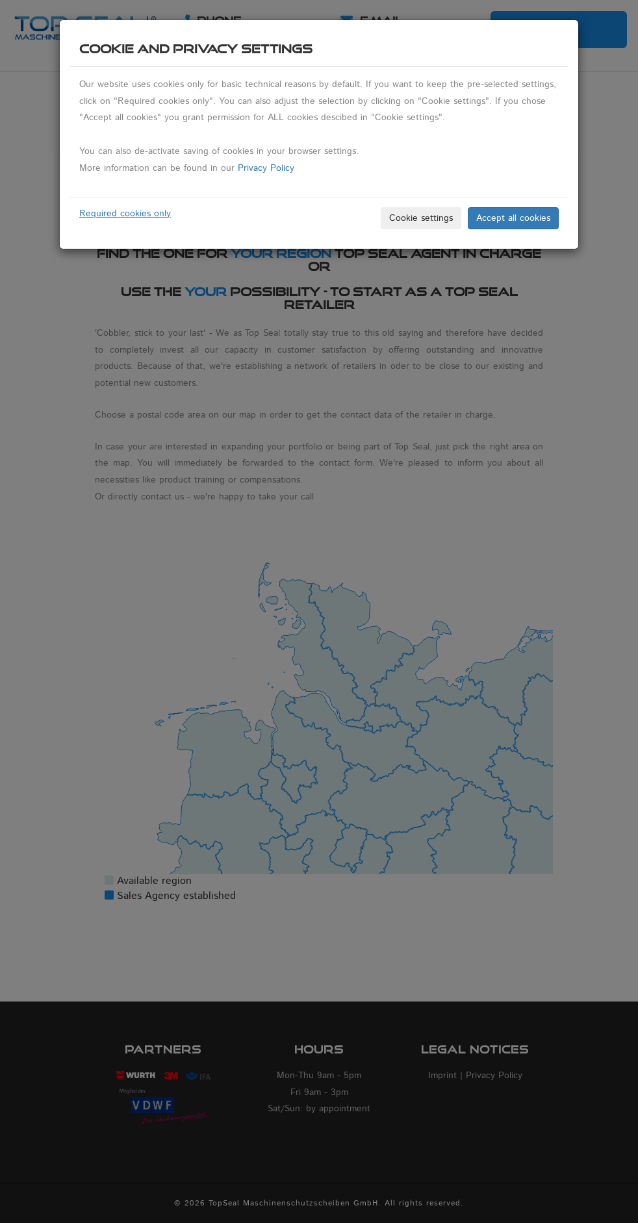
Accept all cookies (513, 218)
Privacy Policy (266, 168)
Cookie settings (421, 218)
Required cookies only (125, 213)
